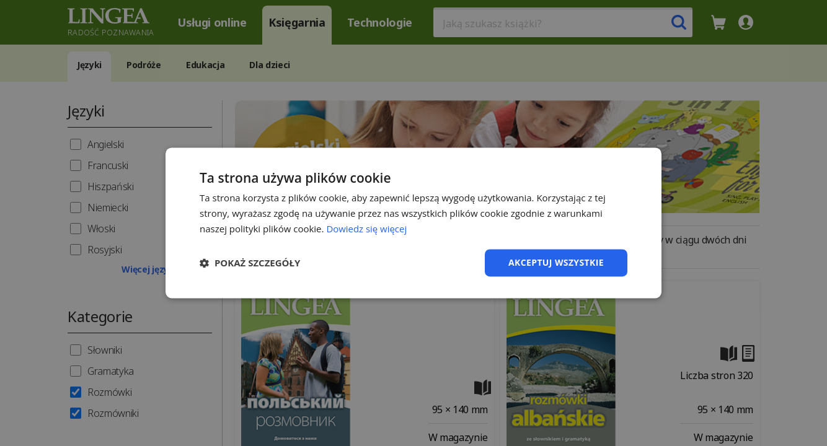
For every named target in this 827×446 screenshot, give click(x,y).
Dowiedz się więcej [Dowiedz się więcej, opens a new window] (366, 228)
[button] (250, 262)
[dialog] (413, 223)
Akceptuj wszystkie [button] (556, 262)
